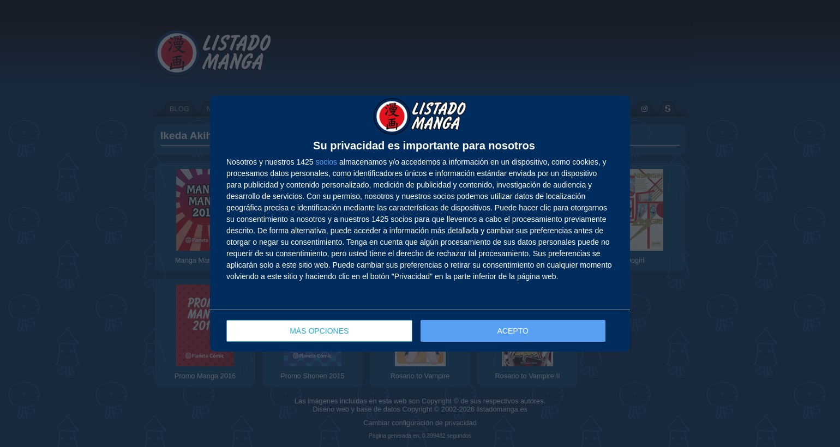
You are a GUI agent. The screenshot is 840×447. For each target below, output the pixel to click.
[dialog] (420, 223)
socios (326, 162)
